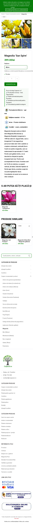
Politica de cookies (24, 521)
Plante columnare (6, 423)
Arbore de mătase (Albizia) (10, 286)
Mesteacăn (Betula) (8, 335)
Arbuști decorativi (6, 266)
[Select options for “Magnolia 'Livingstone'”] (13, 192)
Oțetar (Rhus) (6, 342)
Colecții (3, 450)
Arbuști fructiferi (6, 269)
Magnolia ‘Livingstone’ (6, 207)
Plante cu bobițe (6, 426)
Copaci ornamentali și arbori (13, 14)
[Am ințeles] (31, 6)
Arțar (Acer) (6, 290)
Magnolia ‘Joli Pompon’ (6, 240)
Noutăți (3, 405)
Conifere (3, 273)
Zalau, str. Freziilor (9, 372)
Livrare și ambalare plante (8, 466)
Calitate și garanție (6, 463)
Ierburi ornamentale (7, 420)
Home (2, 14)
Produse (3, 447)
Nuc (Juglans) (7, 339)
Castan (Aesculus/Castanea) (11, 297)
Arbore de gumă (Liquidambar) (12, 280)
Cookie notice (18, 7)
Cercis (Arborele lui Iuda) (10, 304)
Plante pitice (4, 402)
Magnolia (24, 14)
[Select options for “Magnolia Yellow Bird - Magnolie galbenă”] (29, 226)
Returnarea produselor (8, 469)
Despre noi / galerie (7, 453)
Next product (5, 17)
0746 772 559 (7, 375)
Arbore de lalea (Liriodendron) (11, 283)
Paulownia (6, 346)
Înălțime (6, 63)
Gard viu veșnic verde (7, 417)
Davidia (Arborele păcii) (9, 307)
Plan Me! (16, 518)
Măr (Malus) (6, 332)
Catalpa (5, 300)
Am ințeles (8, 9)
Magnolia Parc (5, 456)
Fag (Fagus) (6, 314)
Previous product (2, 17)
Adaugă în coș (10, 84)
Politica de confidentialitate (11, 521)
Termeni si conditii (6, 472)
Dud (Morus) (6, 311)
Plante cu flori (5, 429)
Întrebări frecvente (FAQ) (8, 460)
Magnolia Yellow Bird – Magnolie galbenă (24, 240)
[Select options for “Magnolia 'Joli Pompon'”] (13, 226)
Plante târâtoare (6, 435)
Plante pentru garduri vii (8, 393)
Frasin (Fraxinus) (7, 318)
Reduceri (4, 438)
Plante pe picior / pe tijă (8, 432)
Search (29, 256)
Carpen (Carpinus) (8, 293)
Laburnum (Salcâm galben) (10, 325)
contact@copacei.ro (9, 378)
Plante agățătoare (6, 399)
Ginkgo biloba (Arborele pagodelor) (13, 321)
